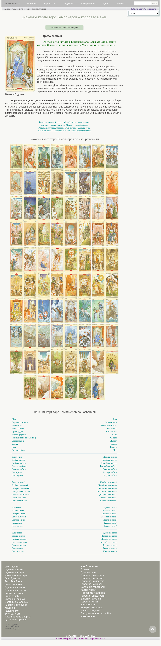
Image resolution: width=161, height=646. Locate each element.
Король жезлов (110, 551)
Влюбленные (18, 428)
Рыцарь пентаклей (108, 497)
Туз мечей (16, 507)
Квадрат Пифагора (92, 607)
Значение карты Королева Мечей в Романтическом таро (64, 130)
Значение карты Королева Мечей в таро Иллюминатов (64, 128)
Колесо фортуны (19, 434)
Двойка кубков (110, 457)
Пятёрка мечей (18, 513)
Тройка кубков (18, 460)
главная (31, 3)
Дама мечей (17, 526)
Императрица (111, 422)
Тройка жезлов (18, 536)
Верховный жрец (109, 425)
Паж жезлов (17, 548)
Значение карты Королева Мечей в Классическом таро (64, 122)
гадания (68, 3)
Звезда (114, 444)
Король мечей (110, 526)
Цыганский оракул (15, 619)
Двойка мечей (110, 507)
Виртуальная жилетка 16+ (96, 613)
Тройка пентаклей (20, 485)
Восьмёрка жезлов (108, 542)
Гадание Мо (12, 610)
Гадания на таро (14, 572)
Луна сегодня (88, 572)
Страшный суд (18, 450)
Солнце (113, 447)
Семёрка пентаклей (21, 491)
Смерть (113, 438)
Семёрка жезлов (19, 542)
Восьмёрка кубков (108, 466)
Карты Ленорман (14, 593)
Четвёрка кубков (109, 460)
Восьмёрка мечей (109, 517)
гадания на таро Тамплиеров (64, 27)
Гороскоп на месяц (91, 584)
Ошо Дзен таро (13, 578)
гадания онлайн (18, 9)
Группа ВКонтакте (12, 627)
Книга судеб (12, 596)
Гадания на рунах (15, 587)
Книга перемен (13, 584)
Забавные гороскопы (93, 587)
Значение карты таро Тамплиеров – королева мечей (80, 638)
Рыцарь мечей (110, 523)
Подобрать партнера (93, 592)
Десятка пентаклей (108, 494)
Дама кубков (17, 475)
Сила (114, 434)
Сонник (85, 569)
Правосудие (17, 431)
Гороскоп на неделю (92, 581)
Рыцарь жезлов (110, 548)
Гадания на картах (15, 590)
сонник (120, 3)
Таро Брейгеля (13, 581)
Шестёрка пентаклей (107, 488)
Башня (15, 444)
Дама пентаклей (19, 501)
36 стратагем (12, 613)
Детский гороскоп (91, 598)
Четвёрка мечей (109, 510)
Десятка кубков (110, 469)
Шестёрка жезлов (109, 539)
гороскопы (50, 3)
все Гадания (12, 566)
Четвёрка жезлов (109, 536)
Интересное (88, 616)
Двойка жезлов (110, 533)
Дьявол (113, 441)
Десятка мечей (110, 520)
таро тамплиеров (39, 9)
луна (105, 3)
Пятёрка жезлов (19, 539)
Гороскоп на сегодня (92, 575)
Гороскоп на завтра (92, 578)
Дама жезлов (18, 551)
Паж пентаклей (19, 497)
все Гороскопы (89, 566)
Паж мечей (17, 523)
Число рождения (90, 610)
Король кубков (110, 475)
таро (28, 9)
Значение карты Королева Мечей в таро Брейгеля (64, 125)
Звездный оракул (15, 599)
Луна (14, 447)
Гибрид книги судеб (16, 604)
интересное (88, 3)
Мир (115, 450)
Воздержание (18, 441)
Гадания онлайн (14, 569)
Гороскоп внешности (93, 595)
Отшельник (111, 431)
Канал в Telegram (12, 629)
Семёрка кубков (19, 466)
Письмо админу (11, 624)
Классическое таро (16, 575)
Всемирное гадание (16, 602)
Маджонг (10, 607)
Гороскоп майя (89, 601)
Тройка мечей (18, 510)
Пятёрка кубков (19, 463)
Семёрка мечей (19, 517)
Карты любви (88, 589)
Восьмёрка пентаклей (107, 491)
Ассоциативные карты (17, 616)
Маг (115, 419)
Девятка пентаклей (20, 494)
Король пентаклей (108, 501)
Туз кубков (17, 457)
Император (17, 425)
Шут (14, 419)
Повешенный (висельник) (24, 438)
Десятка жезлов (109, 545)
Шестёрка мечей (109, 513)
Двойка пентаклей (108, 482)
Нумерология (88, 604)
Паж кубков (17, 472)
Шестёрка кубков (109, 463)
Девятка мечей (18, 520)
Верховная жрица (20, 422)
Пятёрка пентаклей (20, 488)
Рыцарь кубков (110, 472)
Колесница (112, 428)
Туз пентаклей (18, 482)
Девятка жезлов (19, 545)
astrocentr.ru (12, 3)
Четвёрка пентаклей (107, 485)
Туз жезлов (17, 533)
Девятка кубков (19, 469)
